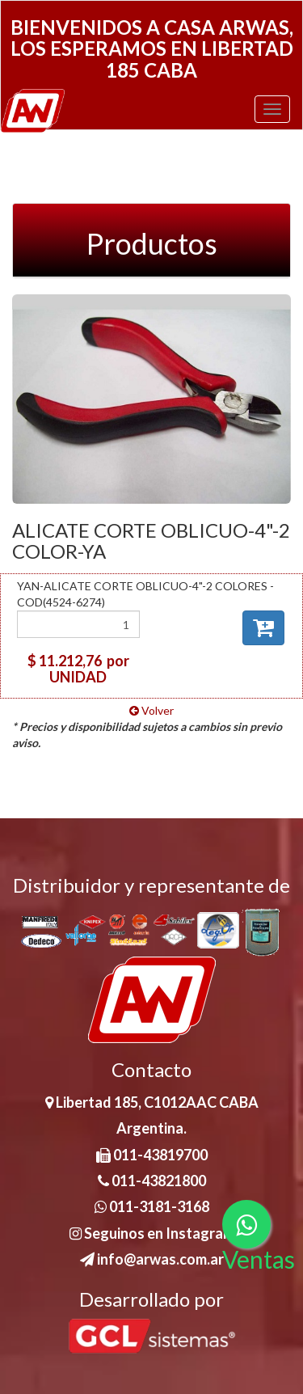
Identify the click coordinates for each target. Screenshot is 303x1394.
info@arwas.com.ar (152, 1259)
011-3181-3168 (152, 1206)
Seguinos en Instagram (151, 1233)
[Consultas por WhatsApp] (246, 1224)
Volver (151, 710)
